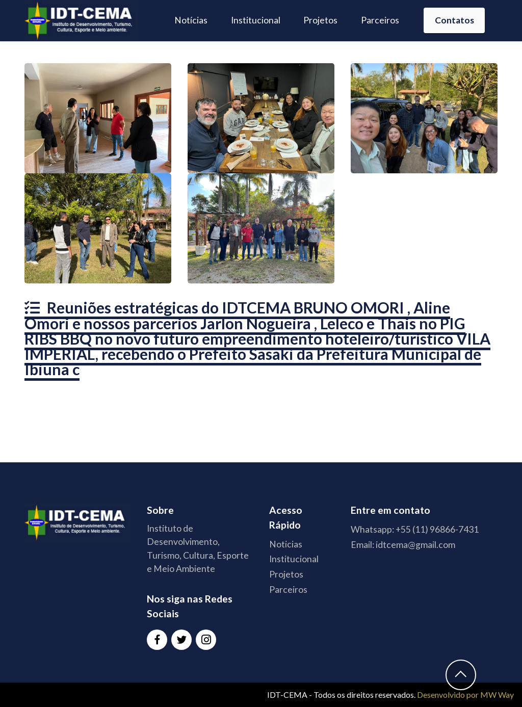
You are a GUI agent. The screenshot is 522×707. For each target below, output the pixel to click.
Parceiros (380, 20)
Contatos (454, 20)
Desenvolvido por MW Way (465, 694)
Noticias (285, 544)
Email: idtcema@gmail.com (403, 544)
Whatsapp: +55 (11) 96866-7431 (415, 529)
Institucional (255, 20)
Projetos (320, 20)
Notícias (190, 20)
